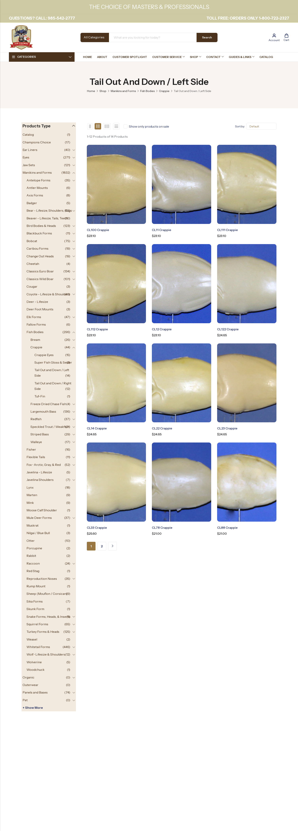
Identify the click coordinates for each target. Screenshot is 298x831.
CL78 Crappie (162, 528)
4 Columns (107, 126)
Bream (35, 340)
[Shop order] (261, 126)
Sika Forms (34, 601)
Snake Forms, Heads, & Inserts (48, 617)
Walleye (36, 442)
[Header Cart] (286, 37)
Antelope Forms (38, 180)
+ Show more (33, 708)
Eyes (26, 157)
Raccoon (33, 563)
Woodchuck (35, 670)
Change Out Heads (40, 256)
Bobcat (31, 241)
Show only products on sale (149, 126)
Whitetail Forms (38, 647)
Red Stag (32, 571)
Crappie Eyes (44, 355)
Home (91, 91)
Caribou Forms (37, 248)
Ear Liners (30, 150)
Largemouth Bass (43, 411)
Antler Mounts (37, 188)
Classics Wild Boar (40, 279)
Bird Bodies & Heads (41, 226)
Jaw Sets (29, 165)
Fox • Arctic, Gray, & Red (43, 465)
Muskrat (32, 525)
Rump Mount (35, 586)
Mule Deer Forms (39, 518)
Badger (31, 203)
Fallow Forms (36, 324)
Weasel (31, 639)
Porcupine (34, 548)
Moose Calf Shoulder (41, 510)
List (116, 126)
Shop (102, 91)
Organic (28, 677)
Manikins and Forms (123, 91)
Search (207, 37)
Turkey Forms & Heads (42, 632)
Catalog (28, 134)
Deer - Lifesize (37, 302)
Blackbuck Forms (39, 233)
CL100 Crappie (98, 230)
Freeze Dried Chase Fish (48, 404)
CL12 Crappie (162, 329)
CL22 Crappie (162, 428)
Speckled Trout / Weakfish (49, 427)
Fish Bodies (147, 91)
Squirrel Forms (37, 624)
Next (112, 546)
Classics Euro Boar (40, 271)
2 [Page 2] (102, 546)
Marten (31, 495)
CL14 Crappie (97, 428)
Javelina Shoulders (40, 480)
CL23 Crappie (227, 428)
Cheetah (32, 264)
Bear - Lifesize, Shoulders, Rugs (49, 210)
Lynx (30, 487)
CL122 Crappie (228, 329)
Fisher (31, 449)
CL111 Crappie (227, 230)
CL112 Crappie (97, 329)
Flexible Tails (35, 457)
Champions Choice (37, 142)
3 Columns (98, 126)
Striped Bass (39, 434)
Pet (25, 700)
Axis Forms (34, 195)
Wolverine (34, 662)
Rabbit (31, 556)
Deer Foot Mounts (39, 309)
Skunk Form (35, 609)
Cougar (31, 286)
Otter (30, 541)
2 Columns (90, 126)
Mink (30, 503)
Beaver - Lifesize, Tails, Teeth (47, 218)
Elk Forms (33, 317)
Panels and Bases (35, 692)
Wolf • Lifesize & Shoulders (45, 654)
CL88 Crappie (227, 528)
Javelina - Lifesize (39, 472)
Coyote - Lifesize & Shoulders (48, 294)
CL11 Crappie (161, 230)
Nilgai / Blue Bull (38, 533)
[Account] (274, 37)
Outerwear (30, 685)
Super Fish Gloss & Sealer (53, 362)
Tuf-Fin (39, 396)
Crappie (164, 91)
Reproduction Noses (41, 579)
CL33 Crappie (97, 528)
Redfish (36, 419)
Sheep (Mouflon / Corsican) (46, 594)
